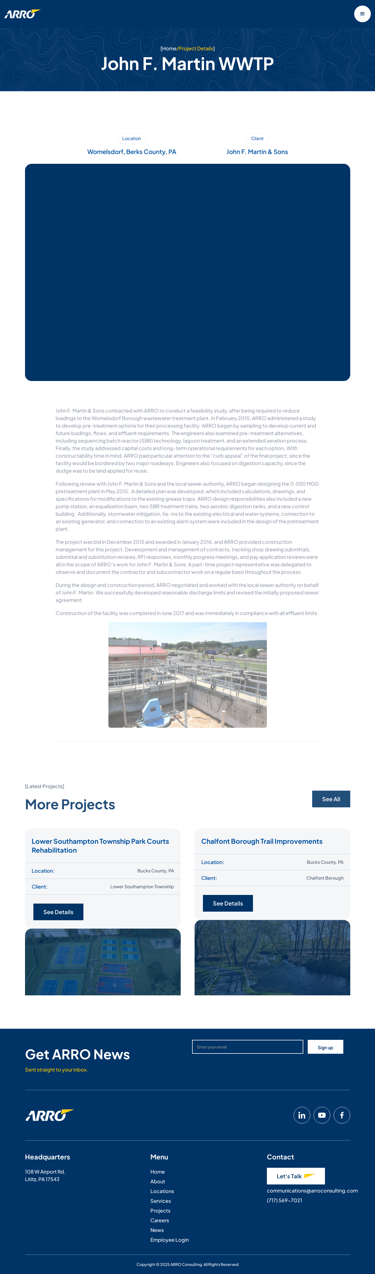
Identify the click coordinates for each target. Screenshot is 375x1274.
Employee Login (169, 1239)
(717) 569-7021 (284, 1200)
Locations (162, 1191)
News (157, 1230)
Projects (160, 1210)
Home (169, 48)
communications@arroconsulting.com (312, 1190)
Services (160, 1201)
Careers (159, 1220)
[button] (362, 14)
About (157, 1181)
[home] (22, 13)
